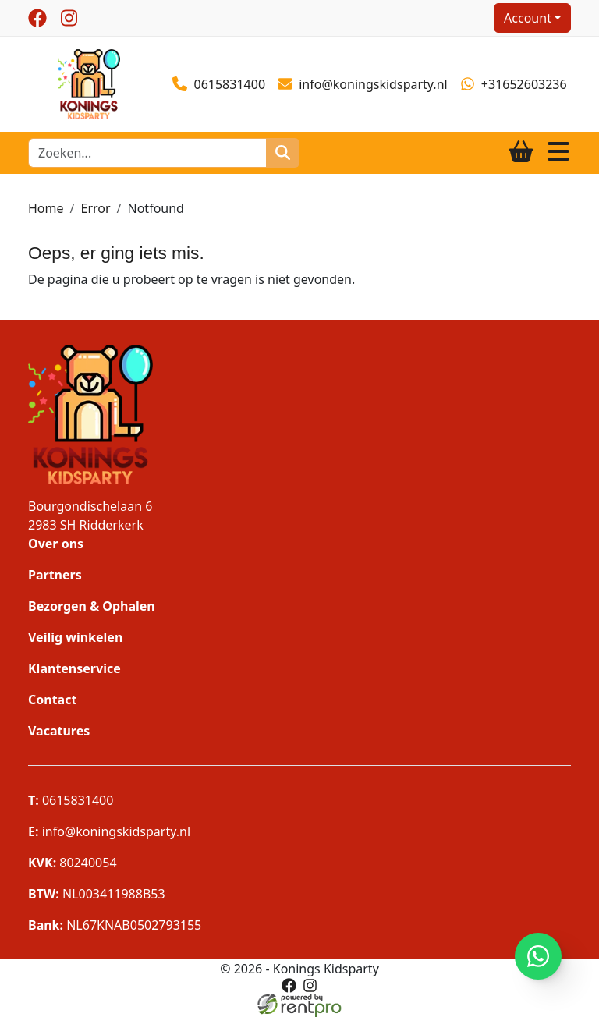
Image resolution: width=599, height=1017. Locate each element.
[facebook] (37, 18)
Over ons (55, 543)
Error (95, 208)
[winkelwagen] (521, 152)
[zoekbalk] (147, 153)
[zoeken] (283, 153)
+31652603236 (513, 84)
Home (46, 208)
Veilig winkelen (75, 637)
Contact (52, 699)
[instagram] (68, 18)
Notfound (156, 208)
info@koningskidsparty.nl (363, 85)
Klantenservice (74, 668)
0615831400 (218, 84)
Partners (55, 574)
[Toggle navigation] (558, 152)
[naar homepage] (89, 82)
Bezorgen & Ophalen (91, 606)
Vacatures (59, 730)
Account (527, 18)
